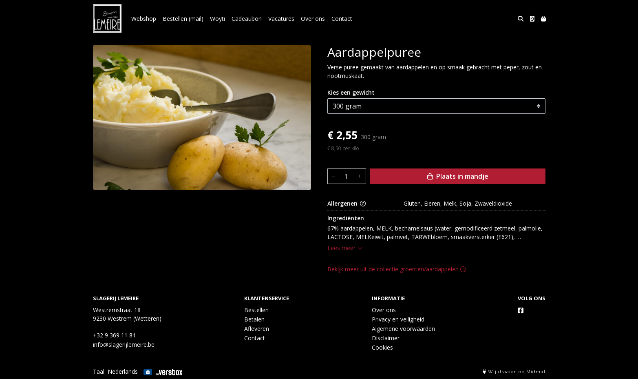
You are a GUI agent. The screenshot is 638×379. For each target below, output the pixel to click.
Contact (341, 18)
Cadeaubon (247, 18)
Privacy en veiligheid (398, 319)
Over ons (313, 18)
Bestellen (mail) (183, 18)
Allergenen (346, 203)
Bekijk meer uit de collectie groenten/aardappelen (396, 269)
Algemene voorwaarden (403, 328)
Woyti (217, 18)
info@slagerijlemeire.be (124, 344)
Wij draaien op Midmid (514, 372)
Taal (98, 371)
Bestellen (256, 310)
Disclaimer (386, 338)
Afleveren (256, 328)
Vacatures (281, 18)
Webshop (143, 18)
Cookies (382, 347)
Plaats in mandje (457, 176)
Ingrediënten (345, 218)
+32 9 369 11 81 (114, 335)
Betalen (254, 319)
